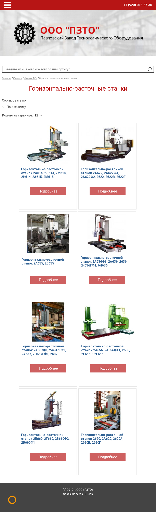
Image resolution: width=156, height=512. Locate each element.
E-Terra (89, 493)
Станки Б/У (30, 78)
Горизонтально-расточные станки (58, 78)
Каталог (17, 78)
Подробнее (47, 191)
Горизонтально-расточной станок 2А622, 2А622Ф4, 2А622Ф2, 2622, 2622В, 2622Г (103, 173)
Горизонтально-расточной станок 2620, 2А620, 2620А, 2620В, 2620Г (102, 438)
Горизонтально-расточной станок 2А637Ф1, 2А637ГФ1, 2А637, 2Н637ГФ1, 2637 (44, 350)
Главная (6, 78)
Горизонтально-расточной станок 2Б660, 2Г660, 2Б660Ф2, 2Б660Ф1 (45, 438)
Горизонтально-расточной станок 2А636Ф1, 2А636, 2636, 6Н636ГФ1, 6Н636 (103, 261)
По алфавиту (14, 107)
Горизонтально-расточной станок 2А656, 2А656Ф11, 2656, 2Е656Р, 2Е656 (105, 350)
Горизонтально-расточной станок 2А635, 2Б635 (43, 261)
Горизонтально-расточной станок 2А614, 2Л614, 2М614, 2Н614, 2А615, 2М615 (44, 173)
